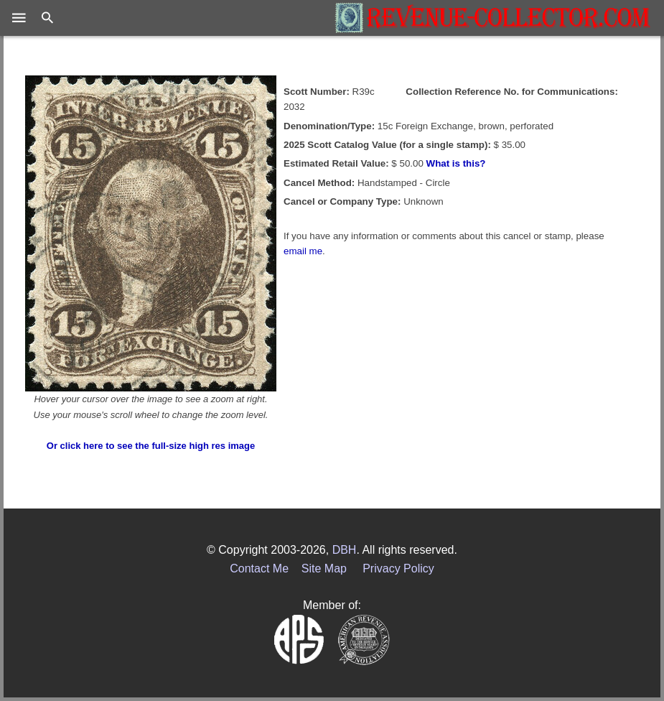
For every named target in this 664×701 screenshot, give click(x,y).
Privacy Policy (398, 568)
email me (303, 251)
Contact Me (259, 568)
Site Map (324, 568)
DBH (344, 550)
